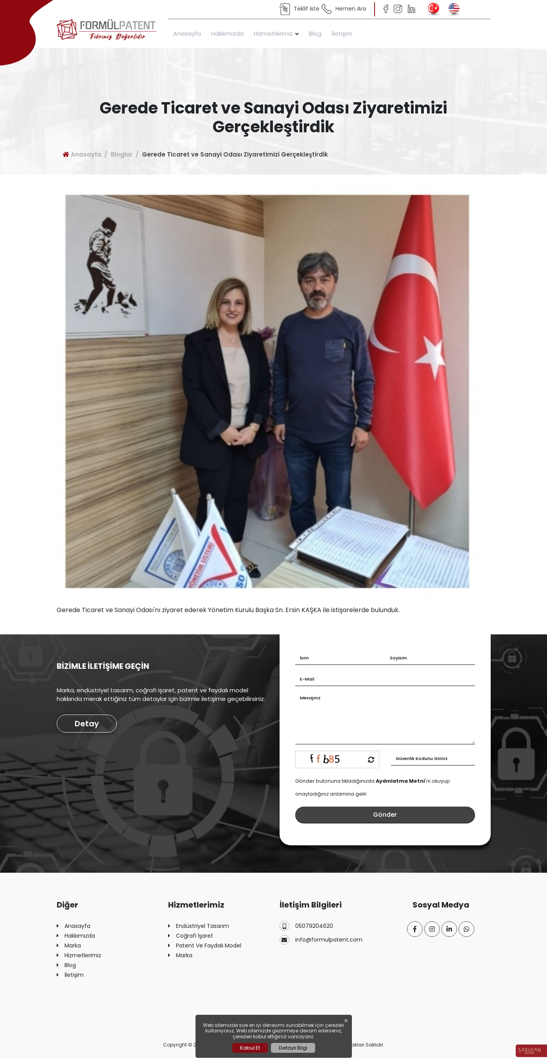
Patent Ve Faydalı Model (204, 946)
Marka (69, 946)
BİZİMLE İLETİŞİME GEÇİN (103, 666)
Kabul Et (250, 1048)
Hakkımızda (227, 33)
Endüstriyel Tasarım (198, 926)
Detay (87, 723)
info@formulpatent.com (321, 940)
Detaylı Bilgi (293, 1048)
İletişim (342, 33)
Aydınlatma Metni (400, 781)
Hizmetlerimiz (273, 33)
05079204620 (306, 926)
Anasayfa (187, 33)
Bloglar (122, 154)
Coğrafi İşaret (190, 936)
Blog (315, 33)
